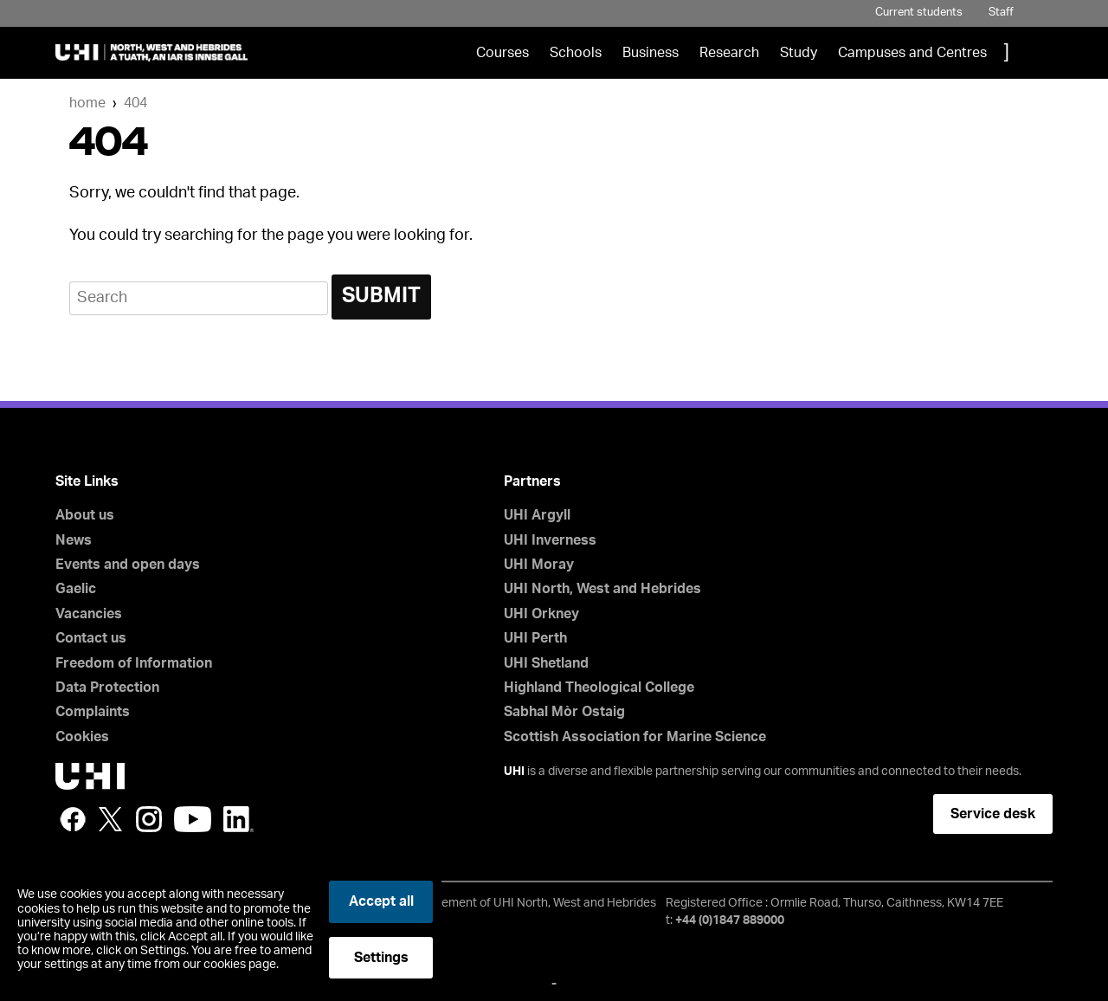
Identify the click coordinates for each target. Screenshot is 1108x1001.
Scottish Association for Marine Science (635, 737)
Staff (1001, 12)
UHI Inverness (550, 540)
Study (798, 53)
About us (84, 515)
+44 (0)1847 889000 (729, 920)
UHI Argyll (537, 515)
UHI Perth (535, 638)
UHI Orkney (541, 614)
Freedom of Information (133, 663)
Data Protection (107, 687)
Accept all (381, 901)
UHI (514, 771)
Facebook (73, 819)
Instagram (149, 819)
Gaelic (75, 589)
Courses (502, 53)
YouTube (192, 819)
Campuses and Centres (912, 53)
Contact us (90, 638)
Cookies (82, 737)
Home (87, 103)
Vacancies (88, 614)
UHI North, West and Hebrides (602, 589)
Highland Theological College (599, 687)
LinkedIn (238, 819)
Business (650, 53)
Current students (919, 12)
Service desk (992, 814)
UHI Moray (539, 565)
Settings (381, 958)
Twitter (111, 819)
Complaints (92, 712)
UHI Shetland (546, 663)
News (73, 540)
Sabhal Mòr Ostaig (564, 712)
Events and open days (127, 565)
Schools (576, 53)
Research (729, 53)
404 (135, 103)
